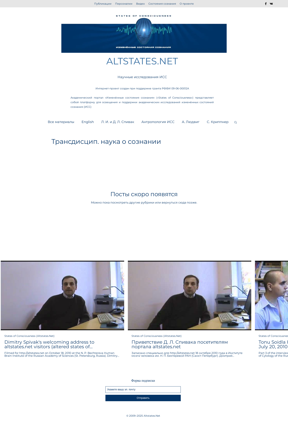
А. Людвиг (190, 122)
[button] (235, 122)
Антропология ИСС (157, 122)
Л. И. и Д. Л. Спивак (117, 122)
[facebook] (266, 4)
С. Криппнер (217, 122)
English (88, 122)
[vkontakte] (271, 4)
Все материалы (61, 122)
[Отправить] (143, 398)
